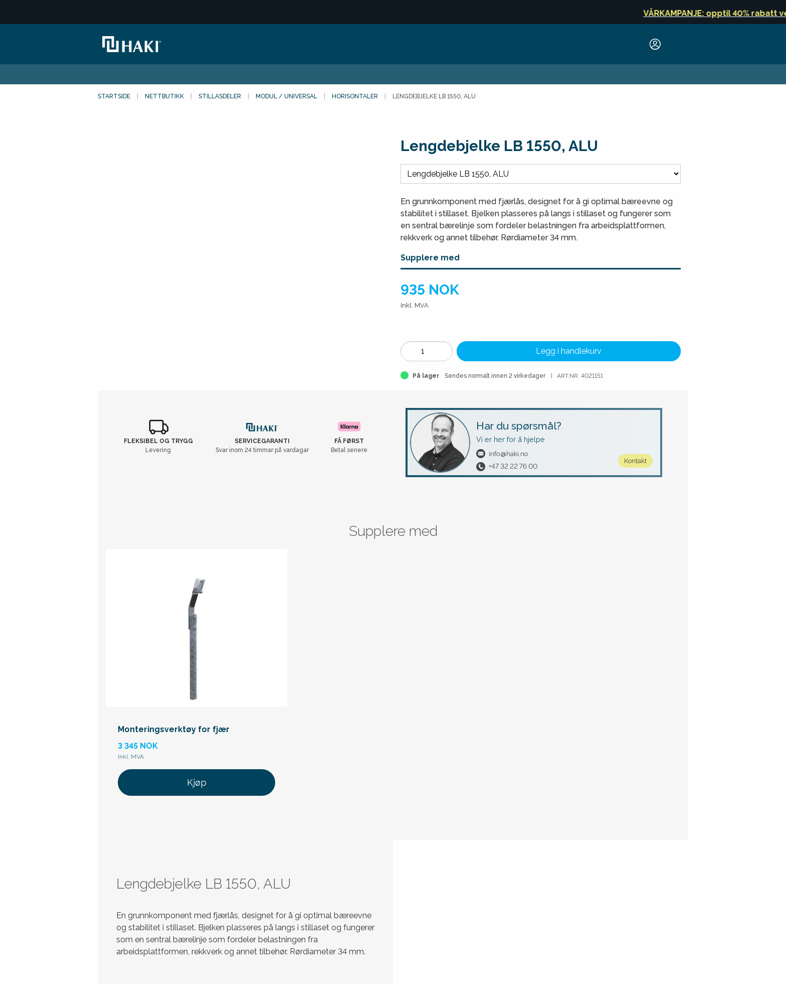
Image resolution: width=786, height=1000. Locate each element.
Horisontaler (355, 96)
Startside (114, 96)
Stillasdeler (220, 96)
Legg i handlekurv (569, 351)
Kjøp (197, 782)
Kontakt (635, 461)
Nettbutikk (164, 96)
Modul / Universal (286, 96)
